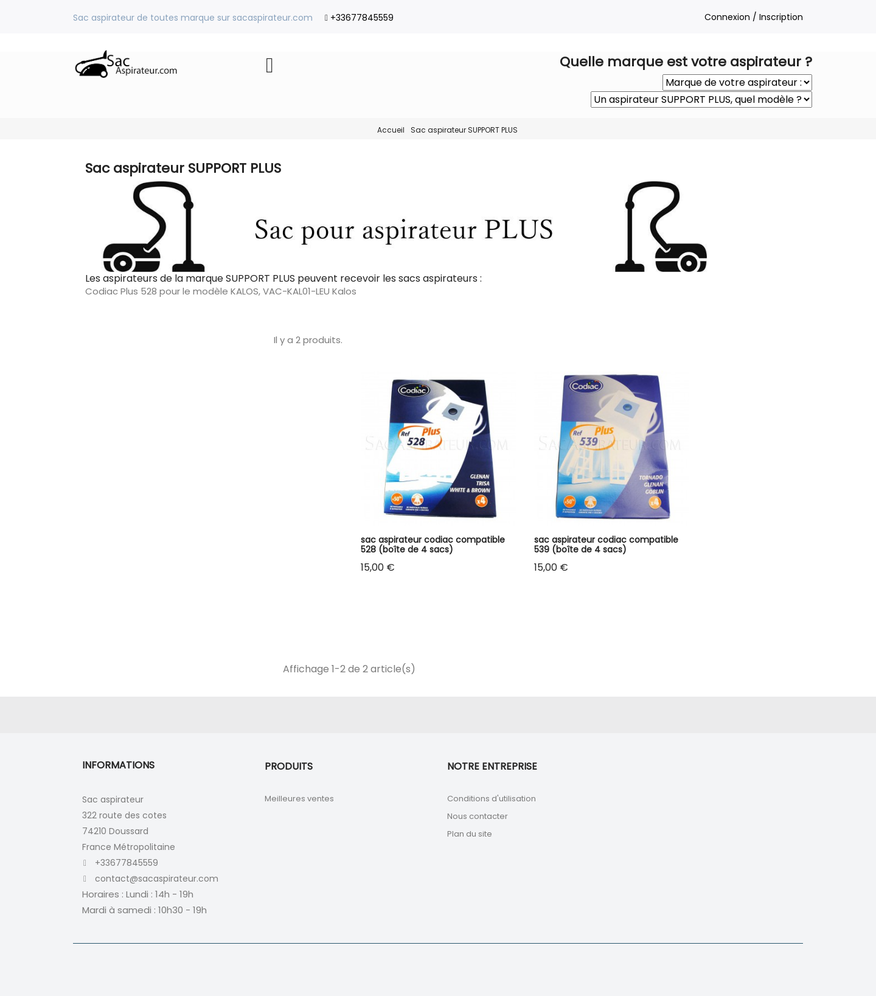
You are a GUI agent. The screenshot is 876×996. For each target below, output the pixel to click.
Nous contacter (477, 816)
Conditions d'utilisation (491, 798)
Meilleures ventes (299, 798)
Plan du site (469, 834)
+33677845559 (362, 18)
